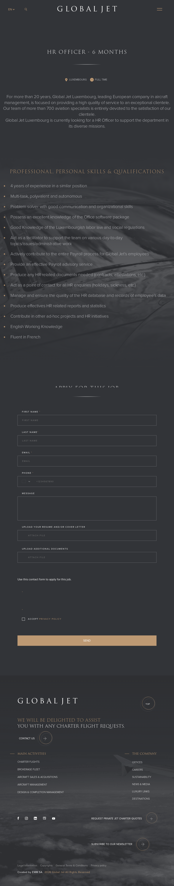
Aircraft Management (32, 784)
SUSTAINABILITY (141, 777)
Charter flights (28, 761)
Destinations (141, 798)
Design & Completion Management (40, 792)
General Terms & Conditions (72, 865)
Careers (137, 769)
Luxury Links (140, 791)
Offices (137, 762)
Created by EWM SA (29, 872)
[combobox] (25, 481)
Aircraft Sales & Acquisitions (37, 777)
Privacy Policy (50, 619)
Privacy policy (98, 865)
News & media (141, 784)
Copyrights (46, 865)
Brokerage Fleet (28, 769)
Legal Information (27, 865)
